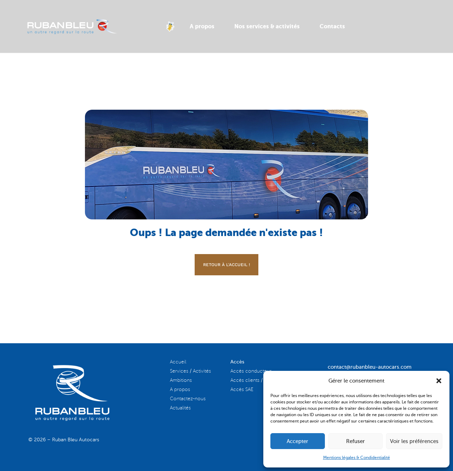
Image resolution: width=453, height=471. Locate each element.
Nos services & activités (267, 26)
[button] (438, 380)
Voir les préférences (414, 441)
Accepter (297, 441)
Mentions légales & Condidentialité (356, 457)
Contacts (332, 26)
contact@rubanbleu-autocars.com (370, 367)
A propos (202, 26)
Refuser (355, 441)
